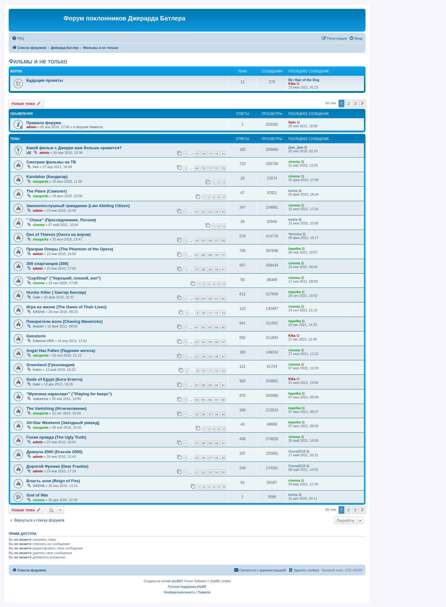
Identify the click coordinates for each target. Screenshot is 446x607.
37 (210, 414)
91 (223, 385)
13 (223, 313)
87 (196, 385)
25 (223, 212)
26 (203, 458)
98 (223, 400)
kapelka (294, 248)
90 (216, 385)
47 (196, 269)
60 (210, 299)
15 (196, 154)
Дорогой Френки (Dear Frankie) (57, 466)
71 (210, 168)
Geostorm (36, 336)
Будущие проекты (44, 80)
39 (223, 414)
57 (216, 240)
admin (31, 127)
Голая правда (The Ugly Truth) (56, 437)
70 (203, 168)
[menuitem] (18, 38)
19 (223, 154)
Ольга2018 (296, 451)
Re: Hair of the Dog (303, 80)
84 (216, 327)
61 (216, 299)
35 (196, 414)
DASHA (39, 312)
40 (216, 443)
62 (223, 299)
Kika (291, 83)
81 (196, 327)
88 (203, 385)
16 (203, 154)
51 (223, 269)
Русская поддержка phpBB (187, 586)
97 (216, 400)
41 (223, 443)
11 (210, 313)
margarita (40, 181)
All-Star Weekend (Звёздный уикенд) (62, 422)
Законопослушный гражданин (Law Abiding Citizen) (78, 205)
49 (210, 269)
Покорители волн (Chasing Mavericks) (64, 321)
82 (203, 327)
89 (210, 385)
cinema (294, 161)
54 (196, 240)
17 (210, 154)
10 (203, 313)
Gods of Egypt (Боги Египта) (54, 379)
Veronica (295, 234)
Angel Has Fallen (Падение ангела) (60, 350)
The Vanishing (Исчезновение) (56, 408)
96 (210, 400)
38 (216, 414)
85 (223, 327)
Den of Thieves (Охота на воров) (58, 234)
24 (216, 212)
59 (203, 299)
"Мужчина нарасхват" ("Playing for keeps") (69, 394)
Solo (292, 122)
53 (196, 342)
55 (203, 240)
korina (293, 191)
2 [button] (348, 103)
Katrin (37, 369)
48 (203, 269)
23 (210, 212)
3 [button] (355, 103)
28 (203, 356)
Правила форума (43, 122)
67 (196, 255)
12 (216, 313)
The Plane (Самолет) (46, 191)
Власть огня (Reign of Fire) (53, 481)
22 (203, 212)
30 (216, 356)
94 (196, 400)
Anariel (38, 326)
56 (210, 240)
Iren (36, 167)
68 (203, 255)
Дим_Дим (295, 147)
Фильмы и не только (38, 61)
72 (216, 168)
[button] (362, 103)
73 (223, 168)
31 (223, 356)
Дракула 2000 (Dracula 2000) (54, 451)
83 (210, 327)
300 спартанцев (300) (47, 263)
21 (196, 212)
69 (196, 168)
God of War (37, 495)
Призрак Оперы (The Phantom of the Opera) (69, 249)
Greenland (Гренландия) (50, 364)
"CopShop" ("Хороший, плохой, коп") (63, 278)
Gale (36, 297)
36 (203, 414)
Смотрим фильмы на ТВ (51, 162)
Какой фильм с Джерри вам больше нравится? (74, 147)
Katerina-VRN (43, 341)
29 (210, 356)
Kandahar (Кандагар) (47, 176)
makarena (40, 399)
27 (196, 356)
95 (203, 400)
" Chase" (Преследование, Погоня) (61, 220)
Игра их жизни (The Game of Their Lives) (66, 307)
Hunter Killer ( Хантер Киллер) (56, 292)
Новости (96, 127)
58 (223, 240)
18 (216, 154)
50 (216, 269)
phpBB (176, 581)
